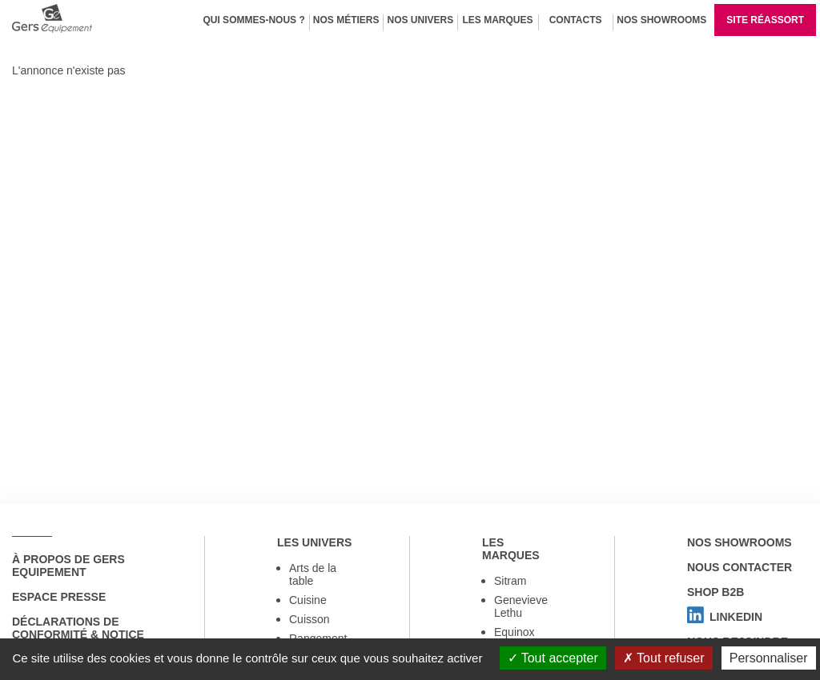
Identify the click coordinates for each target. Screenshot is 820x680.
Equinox (514, 632)
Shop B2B (715, 592)
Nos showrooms (739, 542)
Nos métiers (346, 20)
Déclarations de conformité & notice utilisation (78, 634)
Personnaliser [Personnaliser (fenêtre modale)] (769, 658)
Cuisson (309, 619)
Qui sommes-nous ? (253, 20)
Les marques (498, 20)
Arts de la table (312, 574)
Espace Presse (59, 596)
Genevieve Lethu (521, 606)
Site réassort (765, 20)
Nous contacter (739, 567)
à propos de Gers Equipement (68, 565)
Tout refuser (664, 658)
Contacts (575, 20)
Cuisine (308, 600)
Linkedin (724, 616)
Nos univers (420, 20)
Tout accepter (553, 658)
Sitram (510, 580)
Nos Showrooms (661, 20)
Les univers (314, 542)
